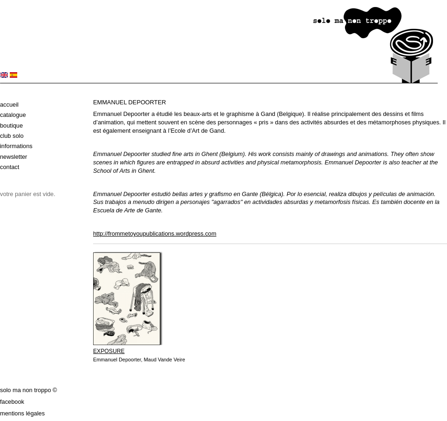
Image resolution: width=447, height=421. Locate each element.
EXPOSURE (109, 351)
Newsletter (13, 156)
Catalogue (13, 114)
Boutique (11, 125)
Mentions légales (22, 413)
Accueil (9, 104)
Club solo (12, 135)
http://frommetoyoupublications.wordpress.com (155, 233)
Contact (9, 166)
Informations (16, 146)
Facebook (12, 401)
